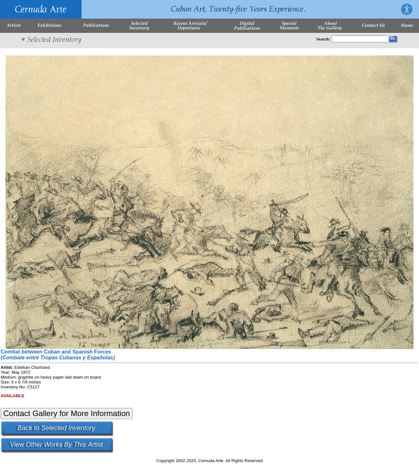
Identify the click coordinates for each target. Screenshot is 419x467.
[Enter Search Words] (360, 39)
